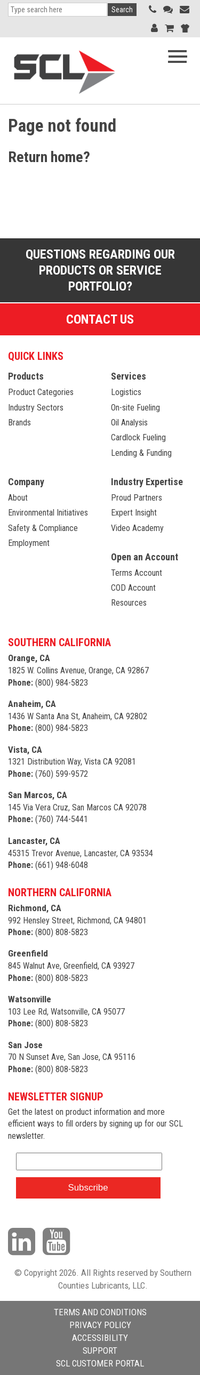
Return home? (49, 157)
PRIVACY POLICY (100, 1325)
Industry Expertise (147, 481)
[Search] (57, 10)
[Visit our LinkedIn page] (24, 1240)
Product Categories (41, 392)
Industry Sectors (35, 408)
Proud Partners (136, 498)
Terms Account (136, 573)
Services (128, 376)
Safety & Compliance (43, 528)
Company (26, 481)
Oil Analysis (129, 422)
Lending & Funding (141, 453)
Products (26, 376)
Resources (129, 603)
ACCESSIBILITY (100, 1337)
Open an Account (144, 556)
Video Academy (137, 528)
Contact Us (100, 319)
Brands (19, 422)
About (18, 498)
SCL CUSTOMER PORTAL (100, 1363)
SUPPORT (100, 1350)
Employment (29, 543)
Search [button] (122, 9)
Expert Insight (134, 513)
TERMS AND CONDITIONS (100, 1312)
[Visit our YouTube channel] (59, 1240)
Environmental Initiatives (48, 513)
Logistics (126, 392)
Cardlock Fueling (138, 437)
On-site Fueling (135, 408)
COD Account (133, 588)
